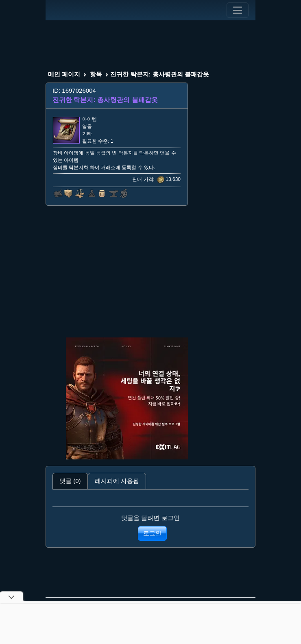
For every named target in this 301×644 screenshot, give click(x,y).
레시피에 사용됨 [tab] (117, 480)
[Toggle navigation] (238, 10)
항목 (96, 74)
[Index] (60, 10)
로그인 (152, 533)
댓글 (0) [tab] (70, 480)
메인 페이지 (64, 74)
